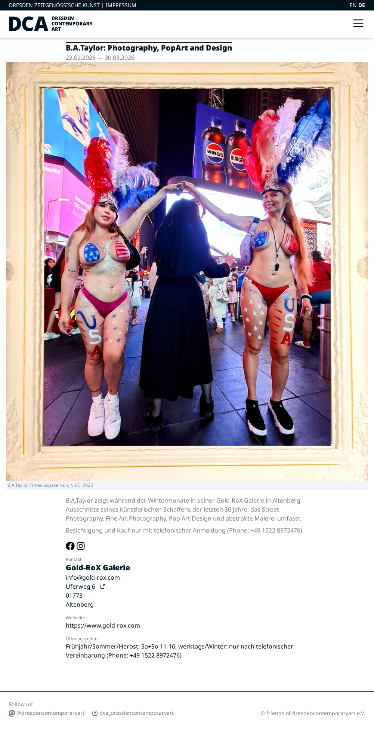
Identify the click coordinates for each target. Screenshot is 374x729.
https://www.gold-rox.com (103, 625)
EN (354, 5)
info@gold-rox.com (93, 577)
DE (361, 5)
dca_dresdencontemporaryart (133, 712)
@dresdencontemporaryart (46, 713)
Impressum (121, 5)
